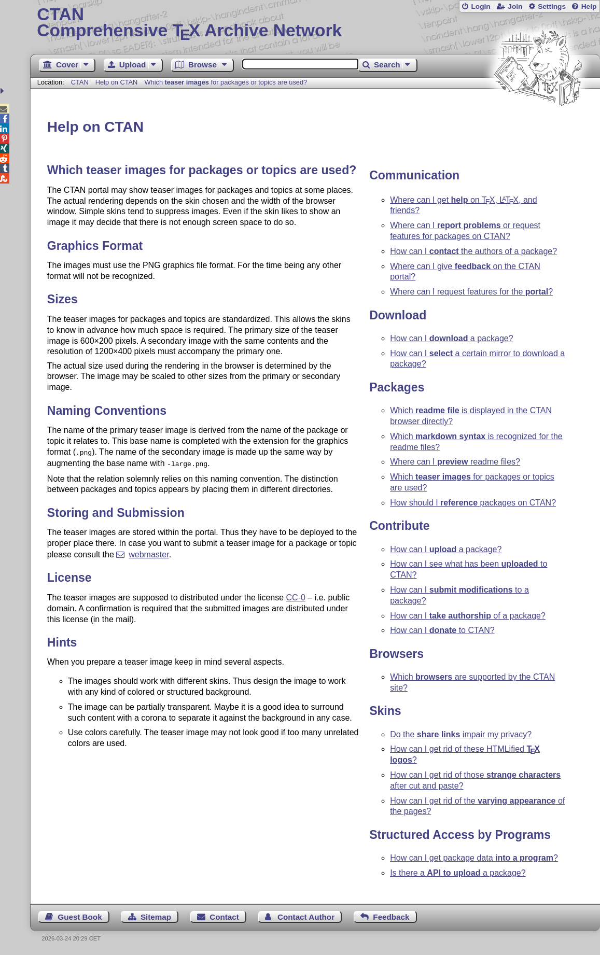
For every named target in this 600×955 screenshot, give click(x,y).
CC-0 (295, 595)
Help (589, 6)
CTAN (80, 82)
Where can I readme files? (455, 461)
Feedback (391, 916)
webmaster (149, 552)
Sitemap (156, 916)
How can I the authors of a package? (473, 251)
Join (515, 6)
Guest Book (80, 916)
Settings (552, 6)
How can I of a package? (468, 615)
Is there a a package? (457, 872)
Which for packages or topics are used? (226, 82)
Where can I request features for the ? (471, 291)
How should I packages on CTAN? (473, 502)
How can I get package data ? (474, 857)
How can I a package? (451, 338)
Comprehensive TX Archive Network (315, 23)
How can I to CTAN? (442, 630)
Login (480, 6)
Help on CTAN (116, 82)
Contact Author (305, 916)
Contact (224, 916)
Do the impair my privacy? (461, 734)
